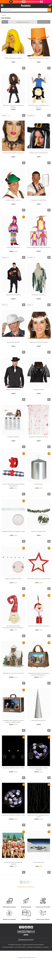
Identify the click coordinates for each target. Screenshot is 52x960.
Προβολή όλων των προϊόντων (26, 886)
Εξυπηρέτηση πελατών (26, 940)
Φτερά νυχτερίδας (39, 389)
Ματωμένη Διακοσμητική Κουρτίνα (38, 437)
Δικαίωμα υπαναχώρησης (35, 947)
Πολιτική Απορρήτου (8, 947)
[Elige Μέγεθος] (5, 115)
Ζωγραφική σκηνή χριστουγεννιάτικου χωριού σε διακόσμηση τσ (38, 674)
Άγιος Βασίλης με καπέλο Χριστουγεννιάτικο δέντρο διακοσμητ (13, 626)
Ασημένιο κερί (39, 484)
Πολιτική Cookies (21, 947)
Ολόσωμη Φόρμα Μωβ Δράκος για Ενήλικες (38, 247)
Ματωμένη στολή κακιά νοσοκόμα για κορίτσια (13, 106)
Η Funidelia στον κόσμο (14, 944)
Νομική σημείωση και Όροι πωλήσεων (33, 944)
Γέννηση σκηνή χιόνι (38, 862)
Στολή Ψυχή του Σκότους (38, 295)
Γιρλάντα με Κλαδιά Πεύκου (38, 531)
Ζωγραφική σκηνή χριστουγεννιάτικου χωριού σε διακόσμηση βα (13, 721)
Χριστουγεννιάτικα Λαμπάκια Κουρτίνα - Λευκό (39, 816)
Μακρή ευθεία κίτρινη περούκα (13, 58)
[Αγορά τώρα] (23, 68)
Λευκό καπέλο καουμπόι (13, 342)
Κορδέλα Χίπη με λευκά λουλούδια (38, 342)
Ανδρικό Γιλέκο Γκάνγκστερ (13, 389)
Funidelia (3, 15)
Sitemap (46, 947)
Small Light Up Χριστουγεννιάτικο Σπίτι (13, 673)
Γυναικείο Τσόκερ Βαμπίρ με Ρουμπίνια (13, 153)
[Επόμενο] (31, 882)
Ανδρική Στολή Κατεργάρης (13, 295)
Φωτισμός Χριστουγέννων (39, 720)
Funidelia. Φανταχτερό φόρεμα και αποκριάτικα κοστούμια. (25, 6)
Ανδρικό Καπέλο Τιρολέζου (13, 200)
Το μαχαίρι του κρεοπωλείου (39, 200)
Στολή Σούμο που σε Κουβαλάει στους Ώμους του (38, 106)
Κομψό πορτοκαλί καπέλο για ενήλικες (38, 58)
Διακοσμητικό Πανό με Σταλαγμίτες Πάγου (13, 531)
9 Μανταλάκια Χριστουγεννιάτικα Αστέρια (38, 578)
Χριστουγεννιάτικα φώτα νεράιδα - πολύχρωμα (38, 768)
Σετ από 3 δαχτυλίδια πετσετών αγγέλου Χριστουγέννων (13, 485)
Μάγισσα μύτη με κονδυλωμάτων (38, 153)
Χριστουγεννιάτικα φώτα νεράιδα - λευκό (13, 815)
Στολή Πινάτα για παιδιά (13, 247)
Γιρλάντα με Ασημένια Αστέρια (13, 578)
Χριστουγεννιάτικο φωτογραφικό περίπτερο (13, 863)
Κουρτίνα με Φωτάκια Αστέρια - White (13, 768)
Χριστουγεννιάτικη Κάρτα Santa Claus (38, 626)
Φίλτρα (4, 21)
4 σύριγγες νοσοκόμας (13, 437)
